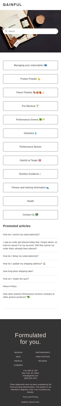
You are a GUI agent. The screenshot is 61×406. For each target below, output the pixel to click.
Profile (18, 361)
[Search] (30, 31)
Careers (18, 365)
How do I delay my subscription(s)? (20, 256)
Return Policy (10, 286)
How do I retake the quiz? (16, 279)
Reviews (42, 361)
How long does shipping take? (18, 271)
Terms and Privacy (30, 397)
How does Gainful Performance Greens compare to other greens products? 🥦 (29, 295)
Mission (18, 352)
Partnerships (43, 352)
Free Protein (43, 357)
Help (18, 357)
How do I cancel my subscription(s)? (21, 234)
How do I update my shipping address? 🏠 (24, 263)
